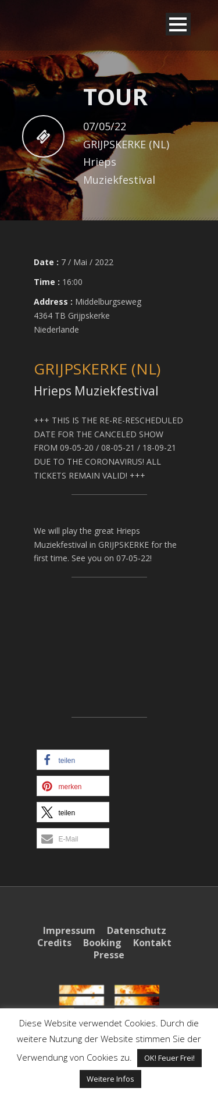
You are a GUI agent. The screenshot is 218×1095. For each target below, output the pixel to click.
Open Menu (178, 24)
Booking (102, 942)
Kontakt (152, 942)
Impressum (69, 930)
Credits (54, 942)
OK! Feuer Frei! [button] (169, 1058)
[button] (73, 760)
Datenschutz (136, 930)
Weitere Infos (110, 1078)
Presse (109, 954)
